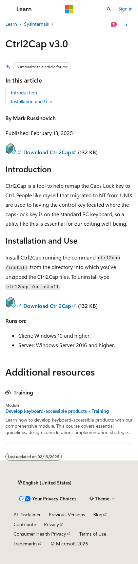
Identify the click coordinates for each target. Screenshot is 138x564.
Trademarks (25, 543)
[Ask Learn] (114, 24)
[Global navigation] (7, 9)
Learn (11, 24)
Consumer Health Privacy (40, 534)
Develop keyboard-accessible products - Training (57, 411)
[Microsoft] (69, 9)
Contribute (25, 524)
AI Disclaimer (27, 514)
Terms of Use (92, 534)
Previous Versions (67, 514)
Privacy (51, 524)
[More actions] (127, 24)
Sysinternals (36, 24)
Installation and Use (31, 101)
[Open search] (109, 9)
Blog (97, 514)
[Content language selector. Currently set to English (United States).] (45, 482)
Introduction (24, 92)
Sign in (125, 8)
